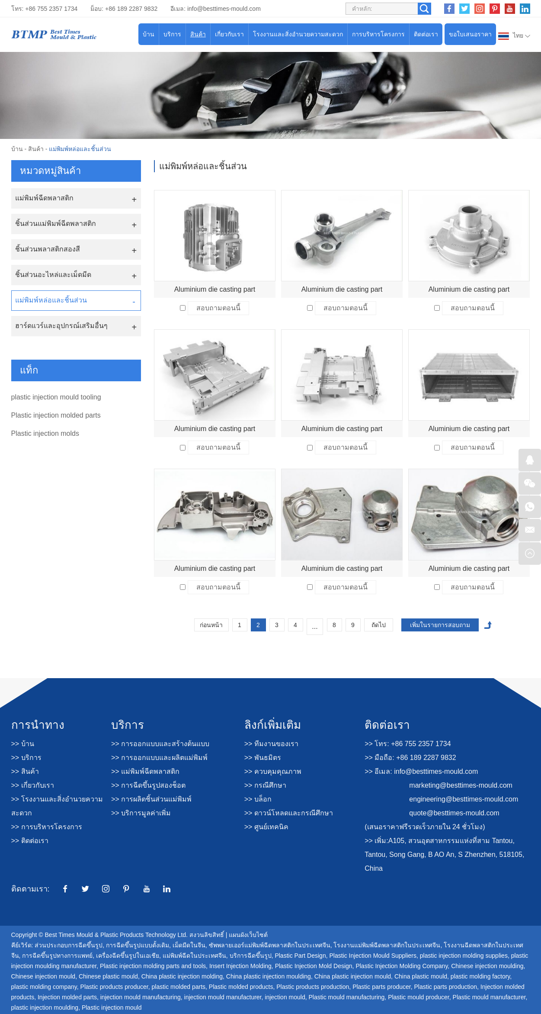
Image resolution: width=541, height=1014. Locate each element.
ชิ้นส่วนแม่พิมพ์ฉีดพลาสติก (55, 223)
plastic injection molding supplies (464, 955)
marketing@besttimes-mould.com (460, 785)
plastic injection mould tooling (56, 397)
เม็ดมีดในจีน (189, 945)
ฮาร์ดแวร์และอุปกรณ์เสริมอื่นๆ (61, 325)
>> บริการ (26, 757)
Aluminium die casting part (215, 289)
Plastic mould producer (418, 997)
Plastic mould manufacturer (489, 997)
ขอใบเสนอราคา (470, 34)
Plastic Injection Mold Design (313, 965)
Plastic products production (312, 986)
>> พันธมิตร (262, 757)
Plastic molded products (241, 986)
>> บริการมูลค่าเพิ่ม (141, 813)
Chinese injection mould (43, 976)
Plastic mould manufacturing (346, 997)
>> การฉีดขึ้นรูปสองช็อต (148, 785)
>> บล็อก (258, 799)
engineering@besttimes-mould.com (463, 799)
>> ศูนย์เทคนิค (266, 827)
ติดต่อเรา (426, 34)
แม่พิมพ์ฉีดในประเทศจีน (194, 955)
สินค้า (198, 34)
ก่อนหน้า (211, 624)
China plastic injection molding (182, 976)
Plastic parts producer (381, 986)
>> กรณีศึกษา (265, 785)
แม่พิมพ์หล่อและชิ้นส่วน (80, 148)
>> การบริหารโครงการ (46, 827)
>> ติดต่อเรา (29, 840)
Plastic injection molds (45, 433)
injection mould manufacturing (140, 997)
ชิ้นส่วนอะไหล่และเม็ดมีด (53, 274)
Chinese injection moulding (487, 965)
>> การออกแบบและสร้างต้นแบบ (160, 743)
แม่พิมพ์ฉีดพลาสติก (44, 198)
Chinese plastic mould (108, 976)
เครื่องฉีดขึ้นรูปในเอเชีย (127, 955)
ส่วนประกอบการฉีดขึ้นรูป (68, 945)
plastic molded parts (179, 986)
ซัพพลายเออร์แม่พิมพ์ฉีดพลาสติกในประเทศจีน (269, 945)
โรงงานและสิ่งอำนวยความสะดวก (298, 34)
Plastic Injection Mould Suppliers (372, 955)
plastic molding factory (480, 976)
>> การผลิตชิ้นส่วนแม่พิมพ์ (151, 799)
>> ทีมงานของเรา (271, 743)
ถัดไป (378, 624)
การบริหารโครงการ (378, 34)
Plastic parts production (445, 986)
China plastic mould (420, 976)
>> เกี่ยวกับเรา (32, 785)
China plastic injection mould (352, 976)
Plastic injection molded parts (56, 415)
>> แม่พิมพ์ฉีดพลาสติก (145, 771)
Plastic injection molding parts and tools (153, 965)
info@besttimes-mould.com (224, 8)
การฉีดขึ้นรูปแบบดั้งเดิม (137, 945)
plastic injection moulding (45, 1007)
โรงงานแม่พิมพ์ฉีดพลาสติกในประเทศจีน (386, 945)
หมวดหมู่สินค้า (50, 170)
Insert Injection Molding (240, 965)
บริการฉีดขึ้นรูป (251, 955)
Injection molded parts (67, 997)
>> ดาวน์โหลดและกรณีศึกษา (288, 813)
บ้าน (148, 34)
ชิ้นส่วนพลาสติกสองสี (47, 249)
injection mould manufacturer (223, 997)
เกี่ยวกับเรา (229, 34)
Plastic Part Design (300, 955)
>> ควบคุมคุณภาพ (272, 771)
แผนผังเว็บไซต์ (248, 934)
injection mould (285, 997)
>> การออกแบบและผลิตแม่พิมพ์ (159, 757)
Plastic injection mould (112, 1007)
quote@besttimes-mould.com (454, 813)
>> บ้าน (22, 743)
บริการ (172, 34)
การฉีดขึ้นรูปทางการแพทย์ (57, 955)
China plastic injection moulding (268, 976)
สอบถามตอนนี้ (218, 308)
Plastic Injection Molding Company (401, 965)
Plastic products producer (114, 986)
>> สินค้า (25, 771)
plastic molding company (44, 986)
